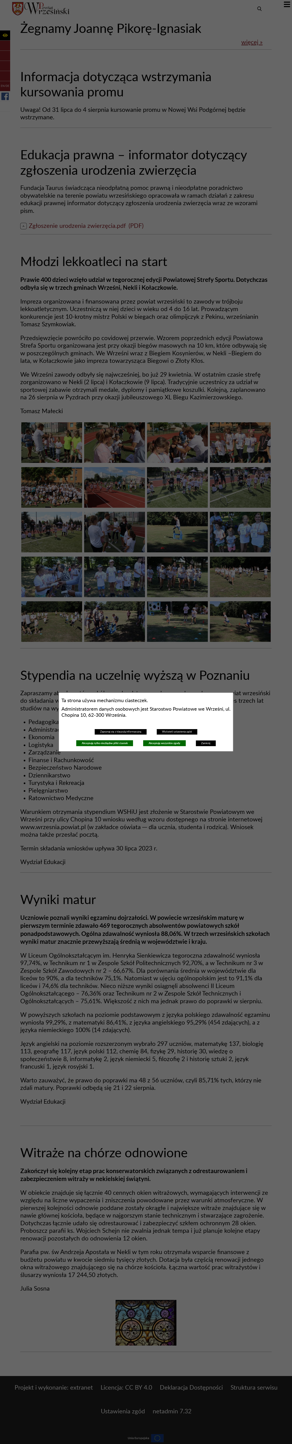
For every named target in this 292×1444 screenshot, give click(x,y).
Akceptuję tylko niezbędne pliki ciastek (105, 743)
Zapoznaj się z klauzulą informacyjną (120, 731)
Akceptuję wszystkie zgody (164, 743)
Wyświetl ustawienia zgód (177, 731)
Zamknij (205, 743)
